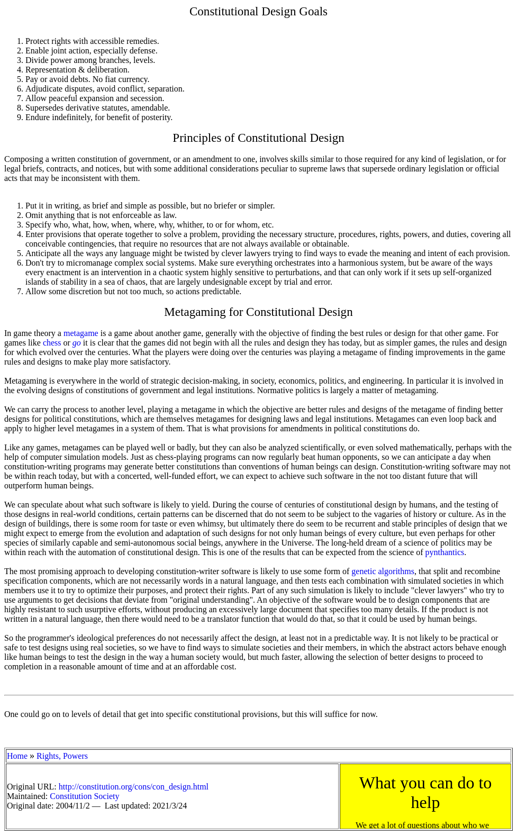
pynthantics (444, 552)
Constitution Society (84, 796)
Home (17, 755)
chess (52, 342)
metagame (81, 333)
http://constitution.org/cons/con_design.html (133, 786)
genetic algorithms (382, 571)
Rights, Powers (62, 755)
